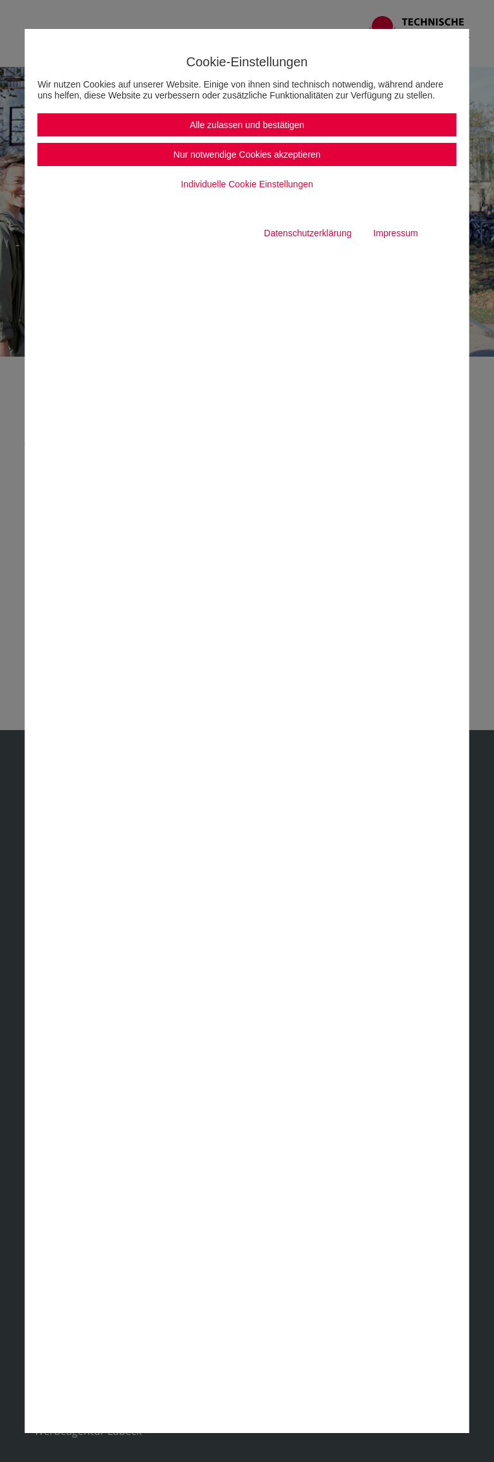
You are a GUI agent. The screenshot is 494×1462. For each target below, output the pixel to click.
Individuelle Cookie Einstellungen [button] (247, 184)
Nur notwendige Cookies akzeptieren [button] (247, 154)
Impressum (395, 233)
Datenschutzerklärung (307, 233)
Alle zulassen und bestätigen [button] (247, 125)
